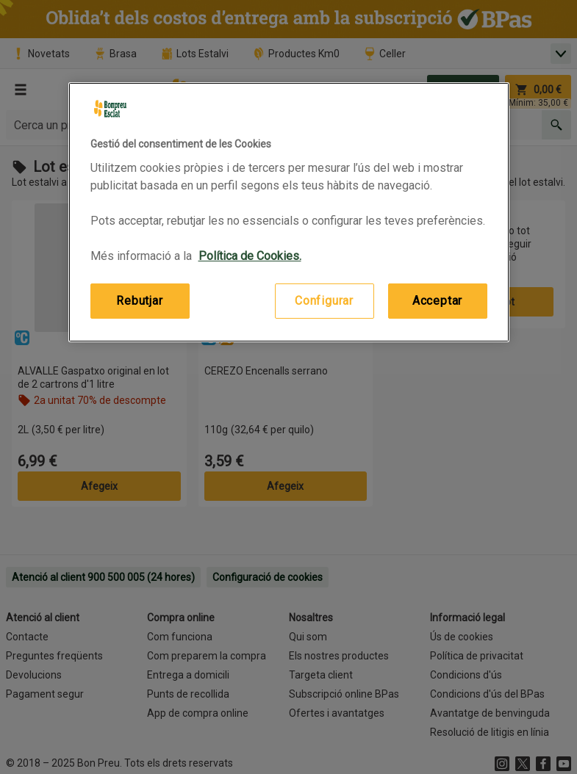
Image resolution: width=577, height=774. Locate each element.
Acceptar (437, 301)
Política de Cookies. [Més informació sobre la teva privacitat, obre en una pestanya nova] (249, 256)
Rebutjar (139, 301)
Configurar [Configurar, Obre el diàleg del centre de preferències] (324, 301)
